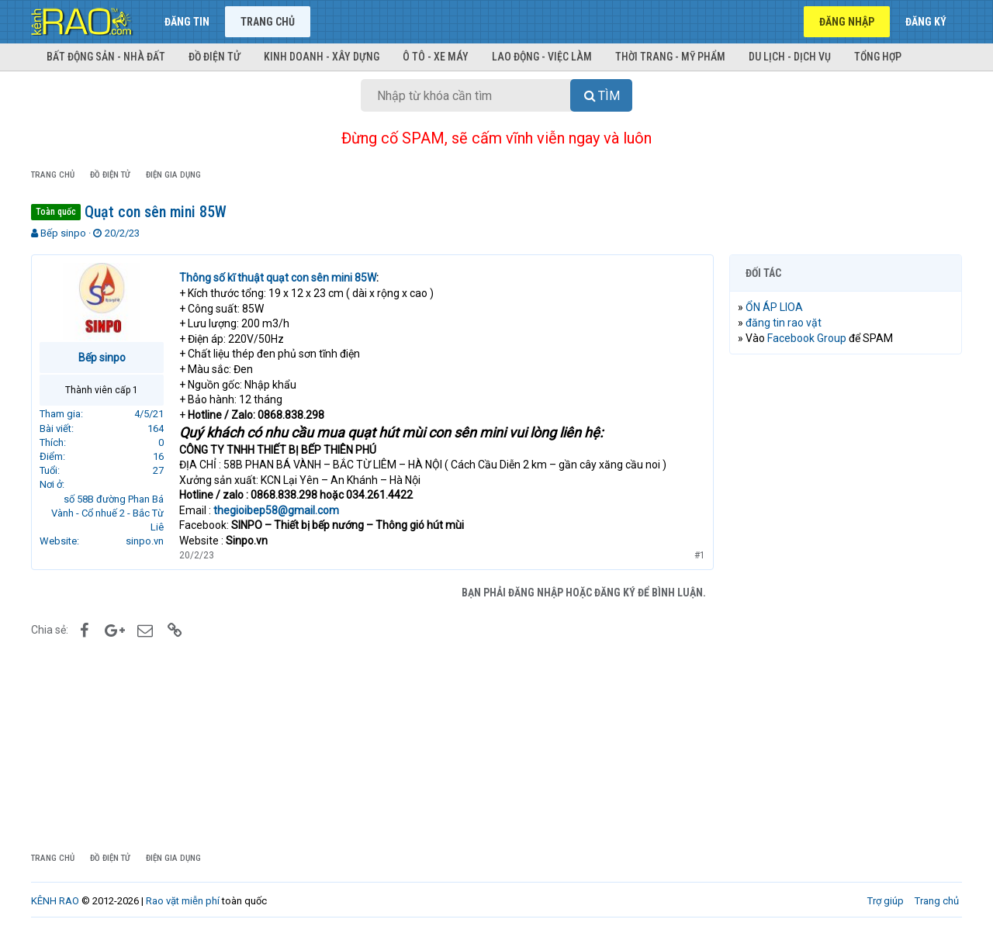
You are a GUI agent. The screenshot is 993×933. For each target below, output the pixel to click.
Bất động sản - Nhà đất (106, 56)
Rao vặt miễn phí (183, 901)
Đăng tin (186, 22)
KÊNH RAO (55, 901)
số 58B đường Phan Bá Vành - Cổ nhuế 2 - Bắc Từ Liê (107, 513)
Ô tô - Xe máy (436, 56)
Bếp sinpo (63, 233)
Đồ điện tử (214, 56)
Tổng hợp (877, 56)
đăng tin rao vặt (784, 322)
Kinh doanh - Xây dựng (321, 56)
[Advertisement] (845, 602)
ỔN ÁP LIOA (774, 307)
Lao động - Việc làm (542, 56)
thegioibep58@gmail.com (276, 510)
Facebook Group (806, 338)
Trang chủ (267, 22)
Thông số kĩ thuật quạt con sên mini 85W (277, 277)
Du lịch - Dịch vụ (790, 56)
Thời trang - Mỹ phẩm (670, 56)
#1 (699, 555)
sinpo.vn (145, 541)
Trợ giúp (885, 901)
